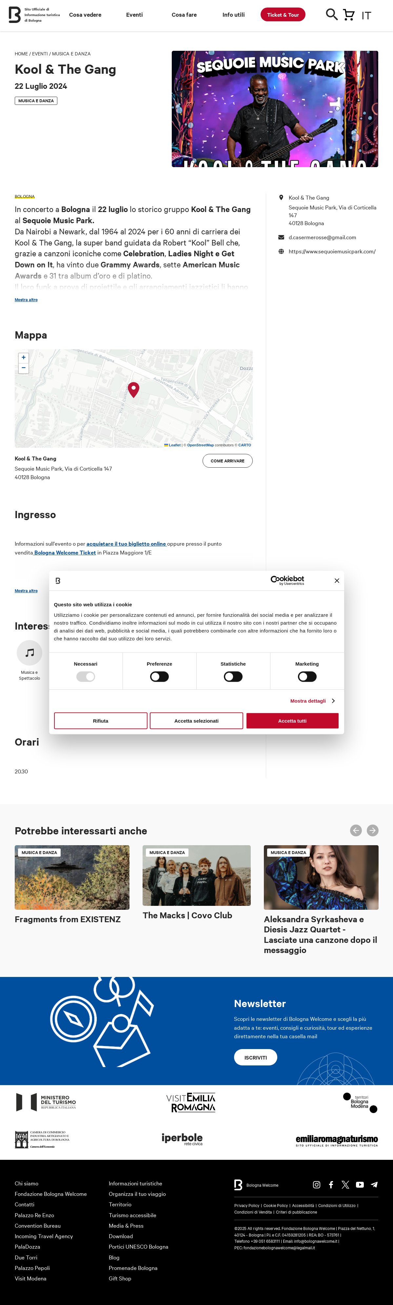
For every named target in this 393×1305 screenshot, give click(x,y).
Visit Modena (31, 1278)
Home (21, 53)
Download (121, 1235)
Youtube (360, 1185)
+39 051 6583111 (266, 1241)
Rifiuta (100, 720)
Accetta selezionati (196, 720)
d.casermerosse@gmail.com (322, 237)
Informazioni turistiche (135, 1183)
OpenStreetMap (200, 445)
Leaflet (172, 445)
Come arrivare (228, 461)
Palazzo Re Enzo (34, 1214)
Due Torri (26, 1257)
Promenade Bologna (133, 1267)
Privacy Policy (246, 1205)
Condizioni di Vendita (253, 1212)
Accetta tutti (292, 720)
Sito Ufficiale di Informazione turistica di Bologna (42, 15)
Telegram (374, 1185)
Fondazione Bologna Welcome (51, 1193)
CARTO (244, 445)
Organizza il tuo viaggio (137, 1193)
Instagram (317, 1185)
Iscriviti (256, 1057)
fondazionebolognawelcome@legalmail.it (279, 1247)
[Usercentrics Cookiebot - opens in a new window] (275, 581)
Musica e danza (71, 53)
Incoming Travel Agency (44, 1235)
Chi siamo (26, 1183)
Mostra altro (26, 299)
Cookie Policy (276, 1205)
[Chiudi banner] (337, 580)
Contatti (24, 1204)
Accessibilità (303, 1205)
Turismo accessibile (132, 1214)
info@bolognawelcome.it (315, 1241)
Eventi (134, 14)
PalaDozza (27, 1246)
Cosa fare (184, 14)
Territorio (120, 1204)
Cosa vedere (85, 14)
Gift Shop (120, 1278)
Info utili (234, 14)
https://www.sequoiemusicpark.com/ (332, 251)
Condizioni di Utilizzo (337, 1205)
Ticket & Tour (283, 14)
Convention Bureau (38, 1225)
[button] (134, 390)
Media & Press (126, 1225)
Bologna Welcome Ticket (64, 552)
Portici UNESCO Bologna (138, 1246)
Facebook (331, 1185)
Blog (114, 1257)
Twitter (345, 1185)
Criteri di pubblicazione (296, 1212)
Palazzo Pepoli (32, 1267)
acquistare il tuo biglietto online (127, 543)
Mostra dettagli (308, 701)
